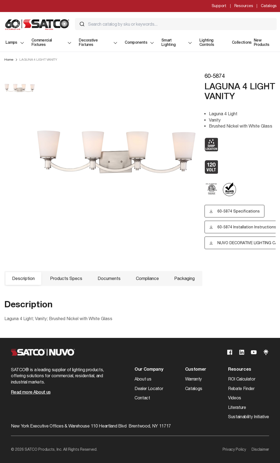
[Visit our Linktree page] (265, 352)
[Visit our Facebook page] (229, 352)
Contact (142, 397)
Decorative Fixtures (98, 43)
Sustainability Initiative (248, 416)
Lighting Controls (206, 43)
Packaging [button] (184, 278)
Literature (237, 407)
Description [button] (23, 278)
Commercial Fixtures (51, 43)
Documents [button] (109, 278)
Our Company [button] (149, 369)
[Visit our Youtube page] (253, 352)
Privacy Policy (234, 449)
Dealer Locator (149, 388)
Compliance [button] (147, 278)
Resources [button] (239, 369)
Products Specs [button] (66, 278)
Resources (243, 6)
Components (140, 43)
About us (143, 378)
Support (219, 6)
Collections (242, 43)
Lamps (15, 43)
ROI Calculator (241, 378)
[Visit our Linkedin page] (241, 352)
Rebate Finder (241, 388)
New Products (261, 43)
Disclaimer (260, 449)
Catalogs (269, 6)
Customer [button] (195, 369)
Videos (234, 397)
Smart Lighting (177, 43)
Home (8, 59)
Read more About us (30, 392)
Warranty (193, 378)
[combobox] (176, 24)
